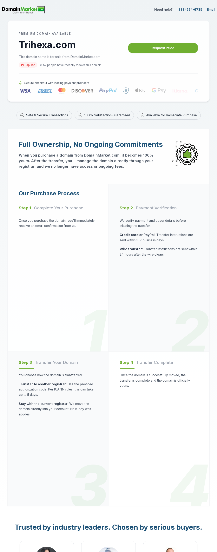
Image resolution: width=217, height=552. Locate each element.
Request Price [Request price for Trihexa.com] (163, 48)
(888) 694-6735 (189, 10)
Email (211, 10)
